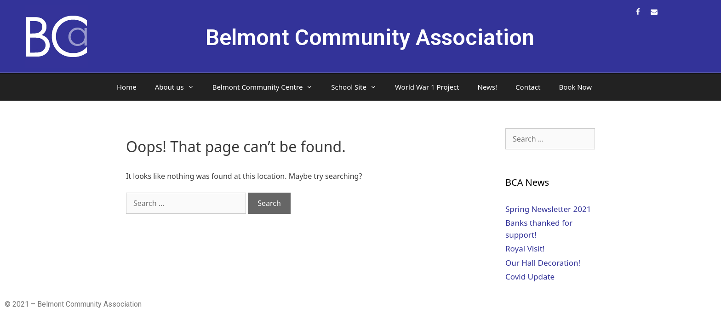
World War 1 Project (427, 86)
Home (127, 86)
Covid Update (530, 276)
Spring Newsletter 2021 (548, 209)
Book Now (575, 86)
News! (488, 86)
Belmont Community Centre (267, 87)
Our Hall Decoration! (542, 262)
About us (179, 87)
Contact (527, 86)
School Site (358, 87)
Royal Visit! (524, 248)
